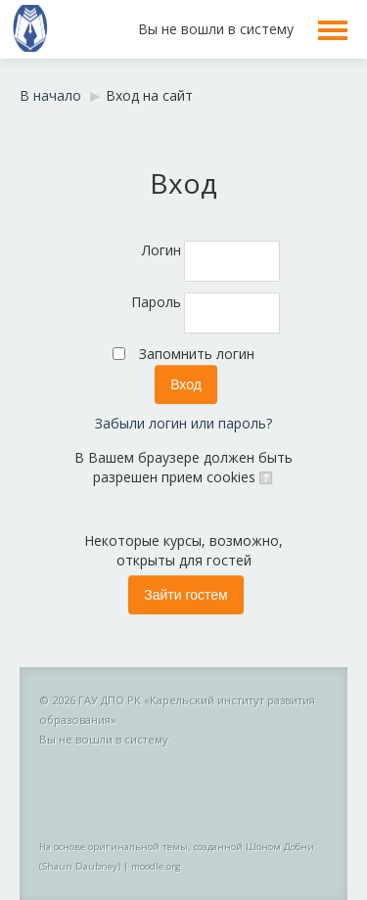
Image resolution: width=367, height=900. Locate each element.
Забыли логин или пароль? (183, 423)
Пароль (156, 301)
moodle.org (156, 866)
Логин (161, 250)
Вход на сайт (149, 95)
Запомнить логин (196, 353)
